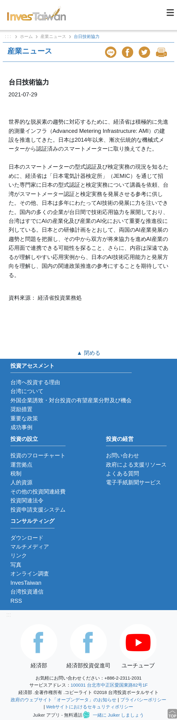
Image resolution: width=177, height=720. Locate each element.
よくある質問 (122, 473)
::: (8, 614)
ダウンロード (26, 537)
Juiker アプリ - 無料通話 (57, 715)
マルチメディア (29, 546)
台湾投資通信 (26, 591)
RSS (16, 601)
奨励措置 (21, 409)
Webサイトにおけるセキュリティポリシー (89, 706)
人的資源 (21, 482)
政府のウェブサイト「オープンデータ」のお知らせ (63, 699)
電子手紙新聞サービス (133, 482)
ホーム (26, 36)
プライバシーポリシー (143, 699)
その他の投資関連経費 (38, 491)
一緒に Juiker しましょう (118, 715)
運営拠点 (21, 464)
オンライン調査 (29, 573)
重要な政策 (24, 418)
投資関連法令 (26, 500)
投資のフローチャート (38, 455)
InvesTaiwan (25, 582)
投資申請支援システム (38, 509)
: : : (8, 36)
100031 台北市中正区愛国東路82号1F (109, 685)
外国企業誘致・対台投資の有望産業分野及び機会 (71, 400)
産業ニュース (53, 36)
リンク (18, 555)
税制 (15, 473)
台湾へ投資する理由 (35, 382)
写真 (15, 564)
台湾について (26, 391)
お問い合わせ (122, 455)
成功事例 (21, 427)
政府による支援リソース (136, 464)
